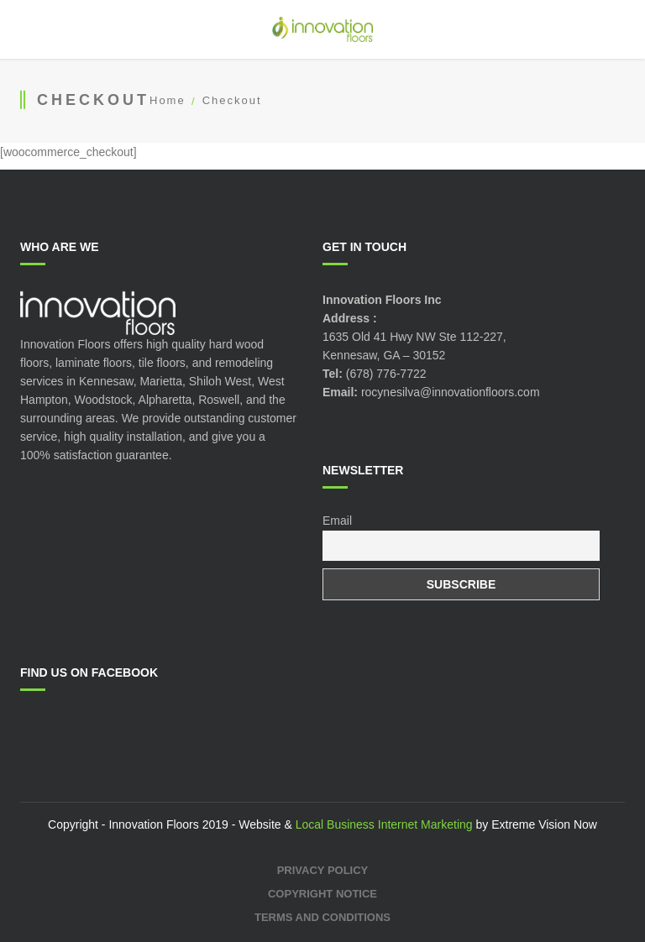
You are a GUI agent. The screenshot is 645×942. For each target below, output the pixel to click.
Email (337, 520)
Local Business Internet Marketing (384, 824)
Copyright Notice (322, 893)
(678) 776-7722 (386, 373)
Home (167, 100)
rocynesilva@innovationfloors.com (450, 392)
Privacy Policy (323, 870)
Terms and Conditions (322, 917)
